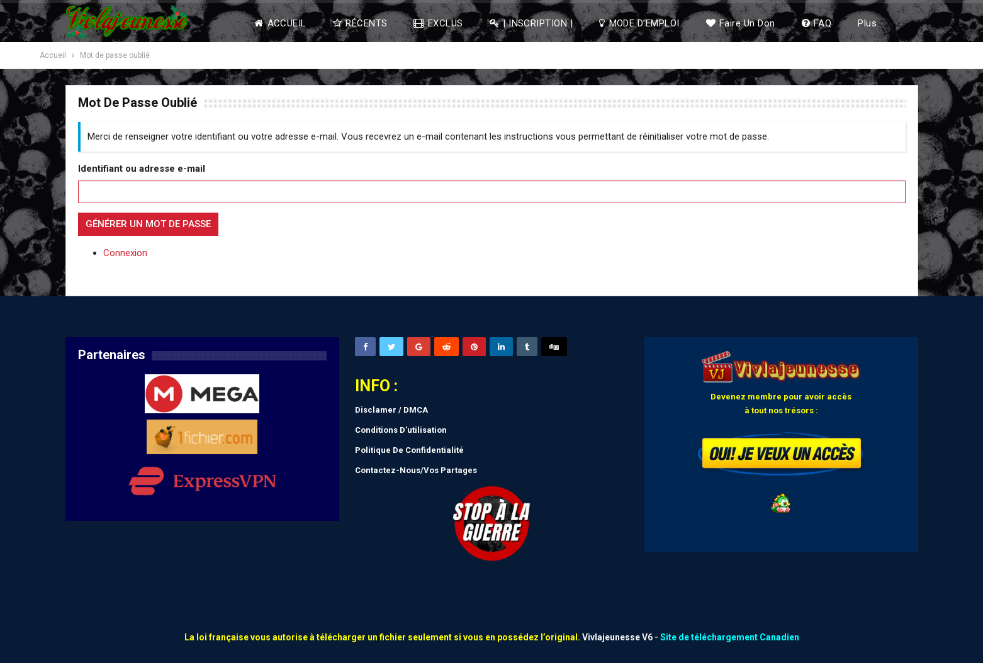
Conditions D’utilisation (401, 430)
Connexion (125, 253)
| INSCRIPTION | (531, 23)
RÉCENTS (360, 23)
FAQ (817, 23)
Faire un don (740, 23)
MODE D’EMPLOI (639, 23)
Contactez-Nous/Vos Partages (416, 470)
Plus (867, 23)
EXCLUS (438, 23)
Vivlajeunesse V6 (617, 637)
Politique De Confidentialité (409, 450)
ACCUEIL (280, 23)
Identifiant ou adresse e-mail (141, 168)
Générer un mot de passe (148, 224)
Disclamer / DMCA (391, 410)
